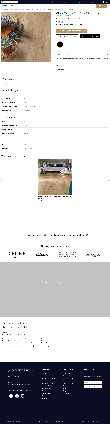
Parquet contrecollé (48, 376)
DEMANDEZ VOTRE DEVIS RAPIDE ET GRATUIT (71, 30)
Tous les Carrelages (47, 401)
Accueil (2, 9)
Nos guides (66, 388)
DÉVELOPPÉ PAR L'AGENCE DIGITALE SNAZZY (92, 421)
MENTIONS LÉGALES (43, 421)
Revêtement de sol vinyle (49, 396)
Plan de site (66, 393)
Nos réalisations (67, 386)
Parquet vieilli (46, 393)
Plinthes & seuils (67, 373)
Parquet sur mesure (48, 383)
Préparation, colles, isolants (70, 376)
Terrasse (44, 398)
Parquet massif (46, 373)
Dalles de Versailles (47, 386)
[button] (2, 180)
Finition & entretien (68, 378)
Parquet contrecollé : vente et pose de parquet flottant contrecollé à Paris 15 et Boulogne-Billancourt (31, 9)
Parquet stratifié (47, 388)
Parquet (6, 9)
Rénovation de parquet (69, 383)
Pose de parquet (67, 381)
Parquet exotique (47, 391)
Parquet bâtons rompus (49, 381)
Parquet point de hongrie (49, 378)
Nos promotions (67, 391)
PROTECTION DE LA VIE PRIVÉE (57, 421)
